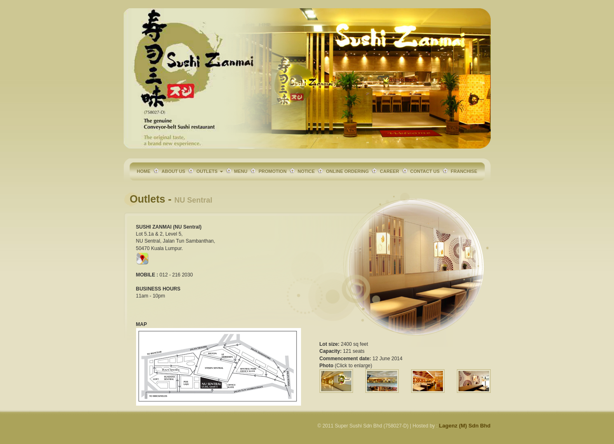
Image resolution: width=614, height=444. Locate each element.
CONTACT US (425, 171)
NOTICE (306, 171)
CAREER (389, 171)
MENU (240, 171)
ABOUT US (173, 171)
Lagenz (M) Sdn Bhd (465, 426)
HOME (144, 171)
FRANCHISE (464, 171)
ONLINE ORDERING (347, 171)
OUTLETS (209, 171)
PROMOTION (273, 171)
